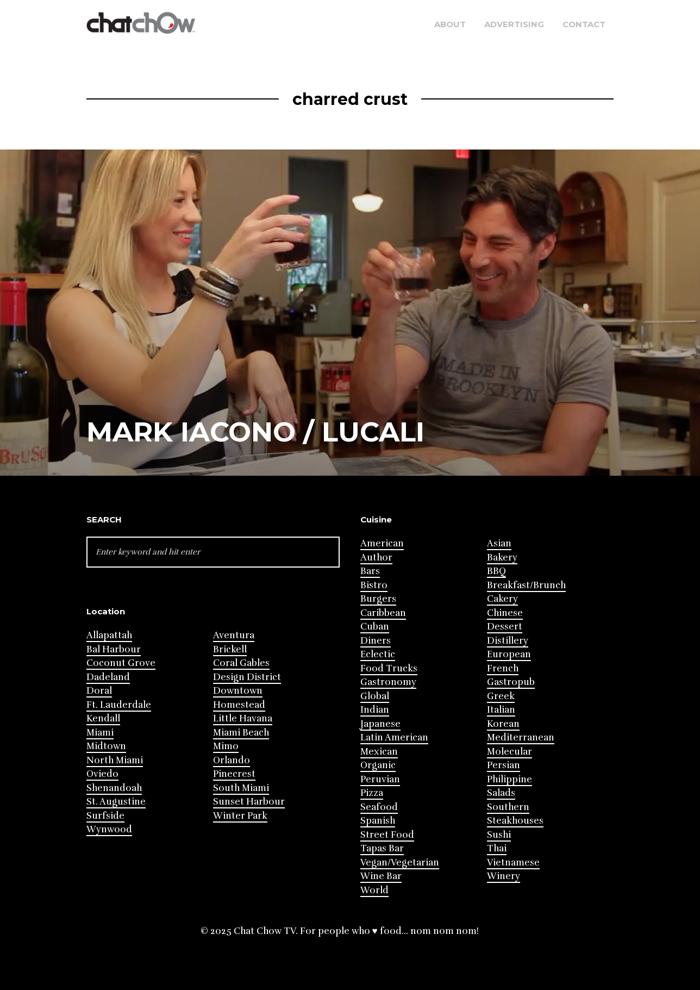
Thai (497, 848)
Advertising (514, 24)
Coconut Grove (120, 663)
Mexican (379, 751)
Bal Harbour (113, 649)
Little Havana (242, 718)
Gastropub (511, 682)
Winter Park (240, 815)
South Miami (241, 788)
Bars (370, 571)
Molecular (509, 751)
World (374, 890)
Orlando (231, 760)
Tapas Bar (382, 848)
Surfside (105, 815)
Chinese (505, 613)
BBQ (496, 571)
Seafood (379, 807)
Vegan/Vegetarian (399, 862)
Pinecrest (234, 774)
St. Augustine (116, 801)
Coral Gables (241, 663)
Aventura (233, 635)
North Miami (114, 760)
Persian (503, 765)
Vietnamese (513, 862)
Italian (501, 709)
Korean (503, 724)
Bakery (502, 557)
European (509, 654)
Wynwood (109, 829)
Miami (100, 732)
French (502, 668)
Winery (503, 876)
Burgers (378, 599)
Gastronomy (388, 682)
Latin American (394, 737)
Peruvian (380, 779)
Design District (247, 677)
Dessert (504, 626)
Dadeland (108, 677)
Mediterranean (520, 737)
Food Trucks (388, 668)
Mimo (226, 746)
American (382, 543)
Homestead (239, 705)
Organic (378, 765)
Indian (374, 709)
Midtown (106, 746)
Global (374, 696)
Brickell (230, 649)
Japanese (380, 724)
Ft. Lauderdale (118, 705)
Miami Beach (241, 732)
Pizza (371, 793)
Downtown (237, 690)
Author (376, 557)
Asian (499, 543)
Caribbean (383, 613)
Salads (501, 793)
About (450, 24)
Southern (508, 807)
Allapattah (109, 635)
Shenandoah (114, 788)
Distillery (507, 640)
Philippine (509, 779)
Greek (501, 696)
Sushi (499, 834)
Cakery (502, 599)
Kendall (103, 718)
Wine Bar (381, 876)
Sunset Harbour (249, 801)
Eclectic (377, 654)
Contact (583, 24)
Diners (375, 640)
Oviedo (102, 774)
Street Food (387, 834)
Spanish (377, 820)
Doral (99, 690)
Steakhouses (515, 820)
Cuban (374, 626)
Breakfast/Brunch (526, 585)
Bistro (374, 585)
